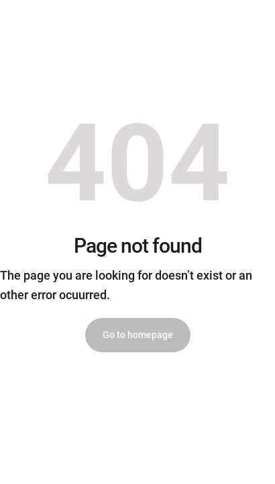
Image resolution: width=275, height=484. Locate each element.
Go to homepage (138, 334)
